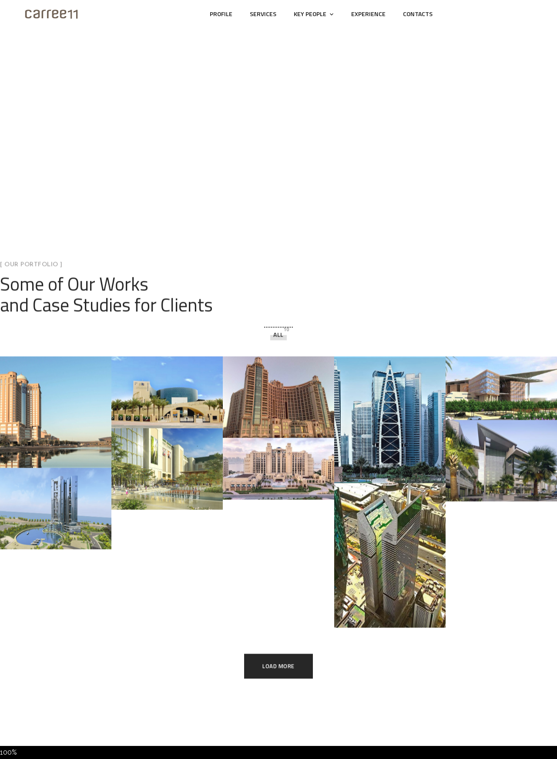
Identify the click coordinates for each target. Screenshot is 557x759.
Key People (310, 13)
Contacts (418, 13)
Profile (221, 13)
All (278, 295)
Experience (368, 13)
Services (263, 13)
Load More (278, 627)
